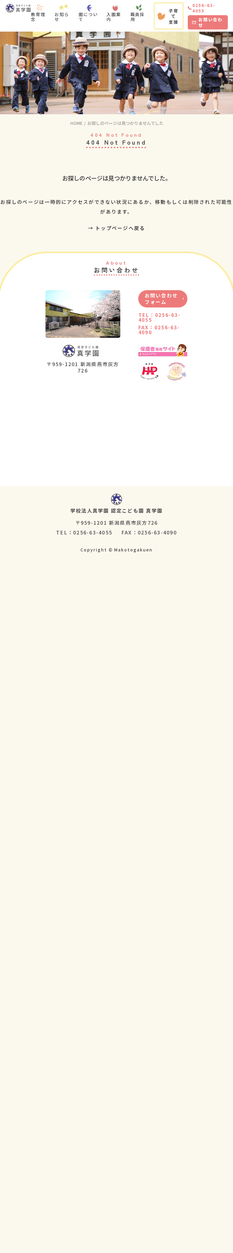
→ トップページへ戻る (116, 228)
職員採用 (137, 16)
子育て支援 (167, 16)
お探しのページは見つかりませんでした (125, 123)
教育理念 (38, 16)
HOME (76, 123)
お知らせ (62, 16)
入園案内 (113, 16)
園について (88, 16)
